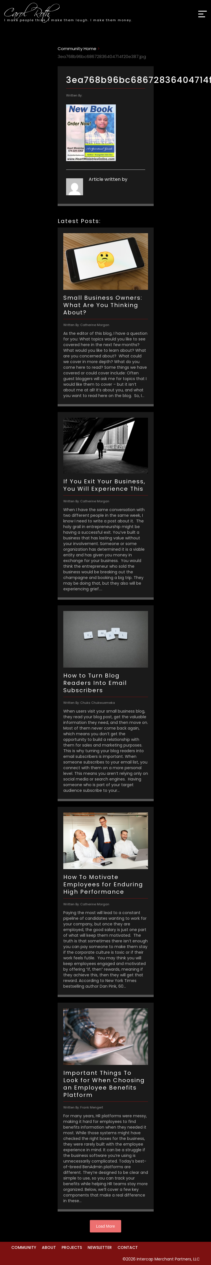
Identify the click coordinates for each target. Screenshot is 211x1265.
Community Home (77, 49)
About (49, 1247)
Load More (105, 1226)
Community (23, 1247)
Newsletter (100, 1247)
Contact (128, 1247)
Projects (72, 1247)
